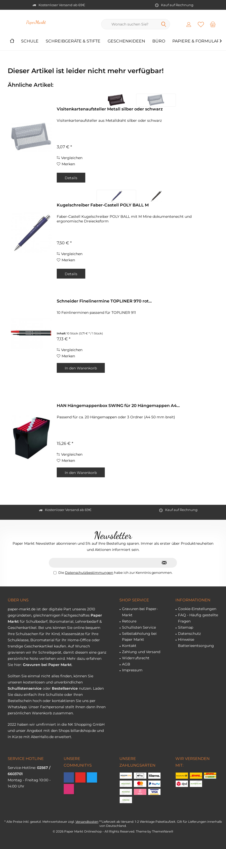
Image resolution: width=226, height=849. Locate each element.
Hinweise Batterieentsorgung (196, 642)
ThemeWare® (162, 831)
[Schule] (29, 41)
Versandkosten (87, 822)
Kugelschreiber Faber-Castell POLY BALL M (103, 205)
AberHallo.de (42, 736)
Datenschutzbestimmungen (89, 572)
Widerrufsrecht (135, 658)
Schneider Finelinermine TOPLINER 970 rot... (104, 301)
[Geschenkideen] (126, 41)
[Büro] (159, 41)
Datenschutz (189, 633)
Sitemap (185, 627)
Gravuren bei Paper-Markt (140, 612)
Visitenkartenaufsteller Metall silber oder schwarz (110, 109)
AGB (126, 664)
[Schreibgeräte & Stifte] (73, 41)
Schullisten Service (139, 627)
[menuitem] (213, 24)
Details (71, 178)
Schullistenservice (25, 688)
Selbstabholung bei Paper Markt (139, 636)
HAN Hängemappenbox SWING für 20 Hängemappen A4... (118, 405)
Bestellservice (65, 688)
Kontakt (129, 645)
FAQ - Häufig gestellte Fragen (198, 618)
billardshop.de (83, 730)
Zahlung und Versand (141, 651)
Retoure (129, 621)
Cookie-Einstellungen (197, 609)
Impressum (132, 670)
